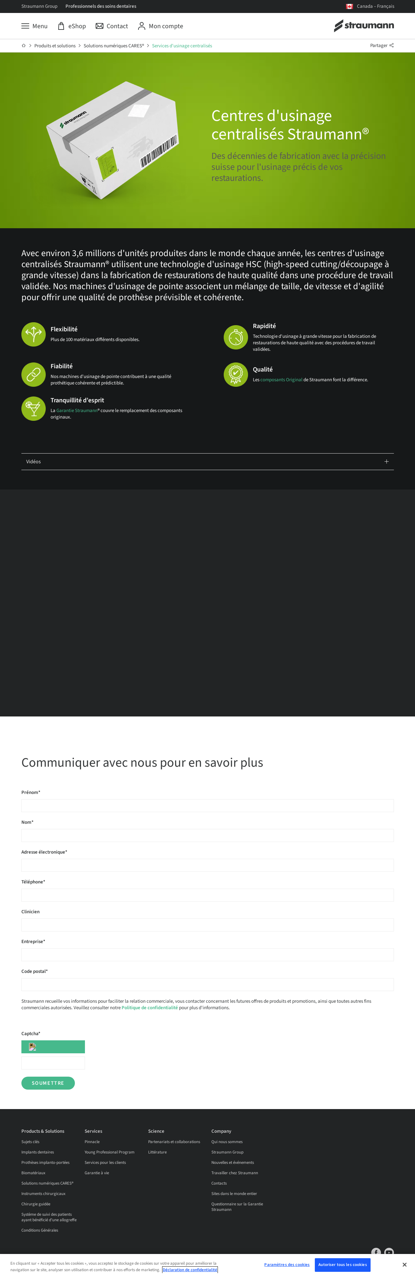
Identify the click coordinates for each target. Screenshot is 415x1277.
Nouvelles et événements (232, 1162)
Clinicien (30, 911)
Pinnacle (92, 1142)
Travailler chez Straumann (234, 1173)
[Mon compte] (160, 26)
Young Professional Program (110, 1152)
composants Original (281, 379)
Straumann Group (39, 6)
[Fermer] (404, 1265)
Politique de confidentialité (150, 1007)
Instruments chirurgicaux (43, 1194)
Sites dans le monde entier (234, 1194)
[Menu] (34, 26)
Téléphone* (33, 882)
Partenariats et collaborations (174, 1142)
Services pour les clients (105, 1162)
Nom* (27, 822)
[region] (207, 1265)
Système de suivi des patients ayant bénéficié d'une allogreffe (49, 1217)
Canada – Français (375, 6)
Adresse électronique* (44, 852)
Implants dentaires (37, 1152)
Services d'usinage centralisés (182, 45)
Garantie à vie (97, 1173)
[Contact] (112, 26)
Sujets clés (30, 1142)
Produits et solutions (55, 45)
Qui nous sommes (227, 1142)
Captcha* (31, 1033)
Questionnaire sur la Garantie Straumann (237, 1206)
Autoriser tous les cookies (342, 1265)
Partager (382, 45)
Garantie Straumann (77, 410)
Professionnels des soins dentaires (100, 6)
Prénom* (31, 792)
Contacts (219, 1183)
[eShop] (71, 26)
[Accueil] (23, 45)
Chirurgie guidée (35, 1204)
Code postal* (34, 971)
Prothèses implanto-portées (45, 1162)
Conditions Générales (39, 1230)
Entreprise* (33, 941)
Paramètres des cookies (287, 1265)
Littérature (157, 1152)
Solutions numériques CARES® (114, 45)
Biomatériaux (33, 1173)
